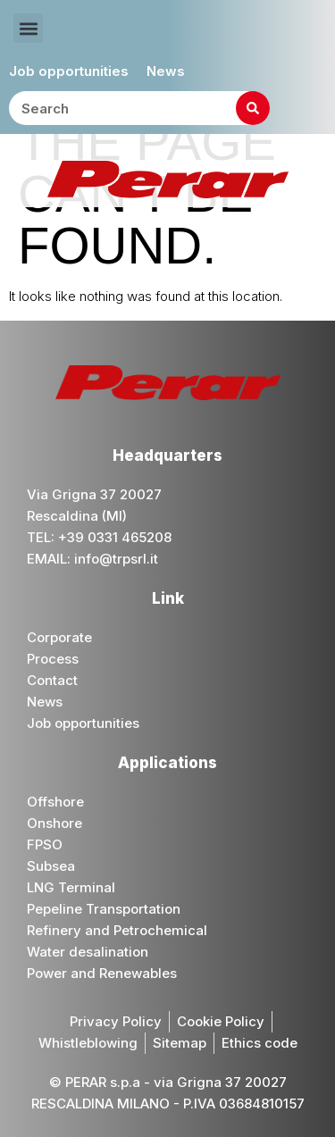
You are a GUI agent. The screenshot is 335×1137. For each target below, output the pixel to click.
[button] (28, 28)
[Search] (253, 108)
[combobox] (139, 108)
